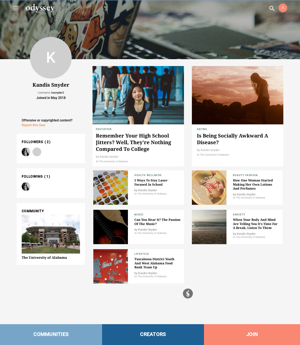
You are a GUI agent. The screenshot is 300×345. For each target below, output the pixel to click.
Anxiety (239, 214)
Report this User (34, 125)
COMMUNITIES (51, 334)
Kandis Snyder (109, 156)
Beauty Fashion (245, 175)
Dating (202, 129)
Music (139, 214)
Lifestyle (141, 253)
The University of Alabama (44, 257)
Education (104, 129)
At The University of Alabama (112, 161)
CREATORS (153, 334)
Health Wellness (148, 175)
